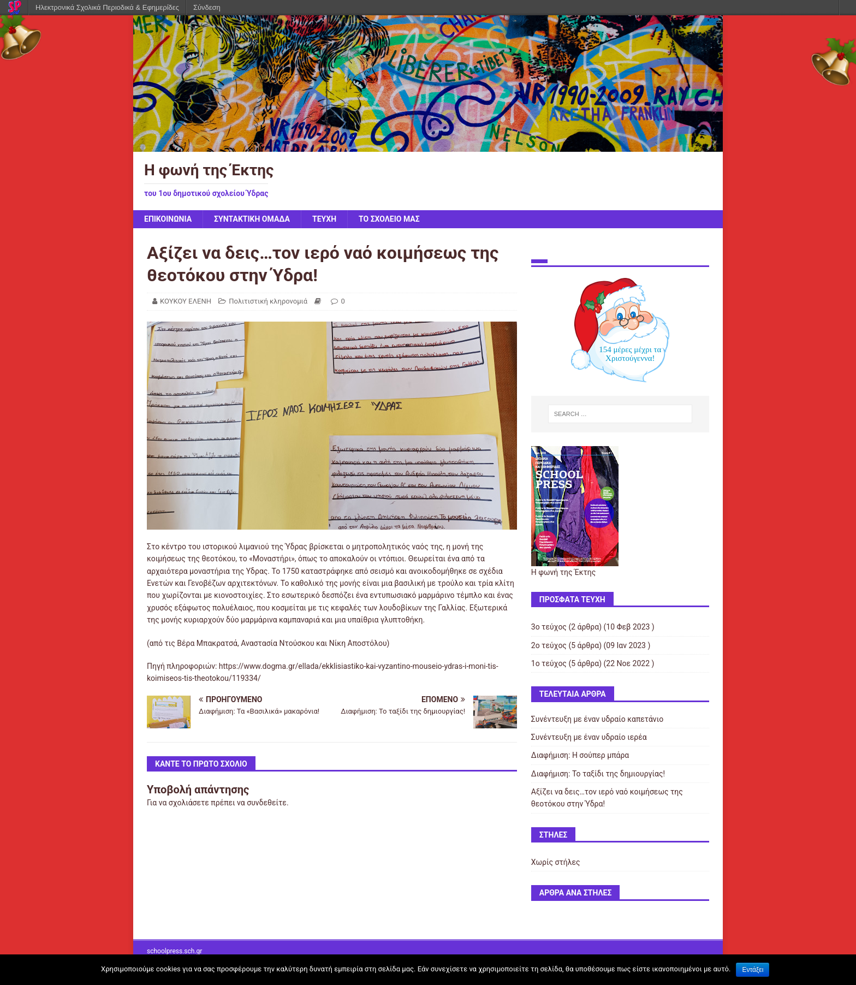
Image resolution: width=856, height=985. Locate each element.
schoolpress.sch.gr (174, 951)
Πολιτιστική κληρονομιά (268, 301)
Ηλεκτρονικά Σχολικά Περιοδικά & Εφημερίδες (107, 7)
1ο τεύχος (549, 663)
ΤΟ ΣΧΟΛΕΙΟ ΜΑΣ (389, 219)
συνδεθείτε (267, 802)
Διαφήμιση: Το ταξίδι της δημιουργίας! (598, 773)
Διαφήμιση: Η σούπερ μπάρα (580, 755)
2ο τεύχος (549, 645)
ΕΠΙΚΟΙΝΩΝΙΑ (168, 219)
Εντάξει (752, 970)
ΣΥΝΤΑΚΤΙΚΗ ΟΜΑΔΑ (252, 219)
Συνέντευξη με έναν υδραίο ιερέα (589, 737)
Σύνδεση (207, 7)
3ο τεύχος (549, 626)
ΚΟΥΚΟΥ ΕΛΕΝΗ (185, 301)
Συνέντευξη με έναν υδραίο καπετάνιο (597, 719)
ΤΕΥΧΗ (324, 219)
